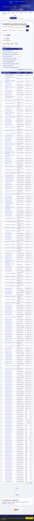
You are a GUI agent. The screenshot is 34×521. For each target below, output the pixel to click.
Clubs (18, 18)
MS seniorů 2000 (8, 355)
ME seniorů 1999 (8, 371)
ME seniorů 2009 (8, 182)
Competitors (13, 18)
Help (15, 15)
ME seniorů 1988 (8, 449)
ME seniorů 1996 (8, 395)
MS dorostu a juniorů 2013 (10, 103)
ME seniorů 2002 (8, 334)
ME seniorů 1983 (8, 474)
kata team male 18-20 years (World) (10, 60)
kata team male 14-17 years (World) (10, 58)
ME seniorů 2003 (8, 319)
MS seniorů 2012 (8, 119)
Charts (8, 12)
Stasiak (13, 502)
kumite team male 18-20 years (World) (10, 67)
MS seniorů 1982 (8, 479)
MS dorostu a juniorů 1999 (10, 365)
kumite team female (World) (8, 61)
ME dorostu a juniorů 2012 (10, 127)
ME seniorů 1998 (8, 380)
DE (12, 6)
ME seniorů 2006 (8, 267)
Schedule (21, 12)
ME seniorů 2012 (8, 120)
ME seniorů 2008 (8, 210)
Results (13, 12)
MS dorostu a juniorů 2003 (10, 317)
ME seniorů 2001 (8, 348)
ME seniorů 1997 (8, 386)
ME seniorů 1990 (8, 440)
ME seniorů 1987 (8, 453)
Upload (30, 12)
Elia (13, 503)
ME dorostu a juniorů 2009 (10, 190)
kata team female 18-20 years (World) (10, 54)
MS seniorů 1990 (8, 438)
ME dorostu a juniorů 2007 (10, 241)
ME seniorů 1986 (8, 457)
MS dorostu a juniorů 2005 (10, 282)
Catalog (4, 12)
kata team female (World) (8, 50)
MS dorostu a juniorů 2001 (10, 342)
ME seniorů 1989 (8, 446)
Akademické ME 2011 (9, 135)
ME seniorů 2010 (8, 158)
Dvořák (9, 502)
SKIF (17, 12)
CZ (4, 6)
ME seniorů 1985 (8, 462)
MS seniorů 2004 (8, 305)
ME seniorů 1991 (8, 433)
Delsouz (27, 502)
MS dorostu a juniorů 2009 (10, 172)
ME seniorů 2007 (8, 233)
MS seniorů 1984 (8, 472)
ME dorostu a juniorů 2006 (10, 273)
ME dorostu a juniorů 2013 (10, 116)
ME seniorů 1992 (8, 425)
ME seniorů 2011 (8, 137)
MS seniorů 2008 (8, 196)
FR (7, 6)
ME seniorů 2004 (8, 310)
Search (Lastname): (14, 26)
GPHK (26, 12)
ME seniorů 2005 (8, 288)
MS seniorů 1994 (8, 406)
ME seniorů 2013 (8, 109)
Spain (8, 38)
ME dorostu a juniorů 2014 (10, 100)
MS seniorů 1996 (8, 391)
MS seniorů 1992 (8, 419)
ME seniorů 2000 (8, 361)
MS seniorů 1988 (8, 447)
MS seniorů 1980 (8, 481)
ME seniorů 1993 (8, 414)
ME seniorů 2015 (8, 84)
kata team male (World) (7, 56)
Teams (22, 18)
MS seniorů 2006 (8, 253)
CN (18, 6)
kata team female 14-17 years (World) (10, 52)
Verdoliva (4, 503)
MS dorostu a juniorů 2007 (10, 227)
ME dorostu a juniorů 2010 (10, 166)
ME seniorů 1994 (8, 410)
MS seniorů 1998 (8, 375)
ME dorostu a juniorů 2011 (10, 144)
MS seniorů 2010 (8, 146)
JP (15, 6)
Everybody (4, 30)
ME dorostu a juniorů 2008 (10, 218)
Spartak (17, 516)
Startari (18, 502)
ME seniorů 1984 (8, 468)
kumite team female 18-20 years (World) (10, 63)
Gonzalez (4, 502)
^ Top (17, 488)
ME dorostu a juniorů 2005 (10, 296)
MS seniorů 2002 (8, 327)
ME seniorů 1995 (8, 399)
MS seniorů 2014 (8, 90)
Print (17, 494)
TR (9, 6)
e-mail (22, 516)
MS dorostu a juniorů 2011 (10, 133)
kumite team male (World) (8, 65)
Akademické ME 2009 (9, 175)
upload (20, 69)
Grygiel (22, 502)
